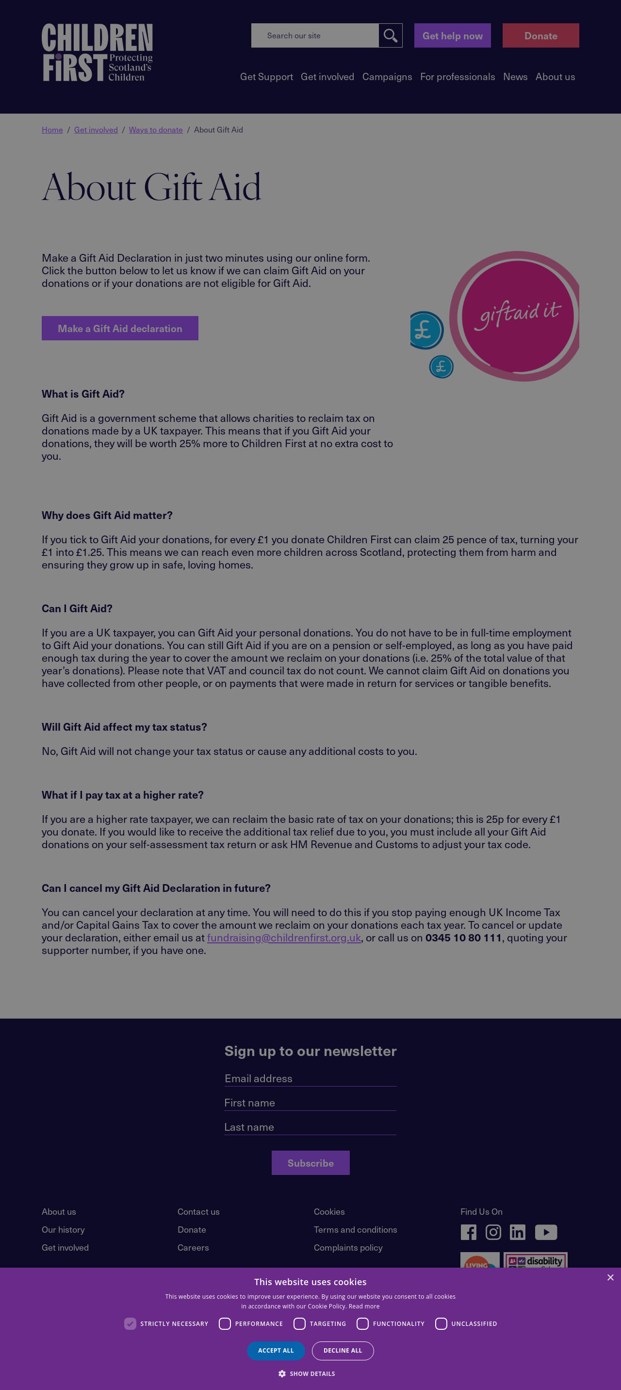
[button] (310, 1373)
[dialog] (310, 1329)
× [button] (610, 1278)
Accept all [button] (276, 1350)
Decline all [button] (343, 1350)
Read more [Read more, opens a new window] (364, 1306)
